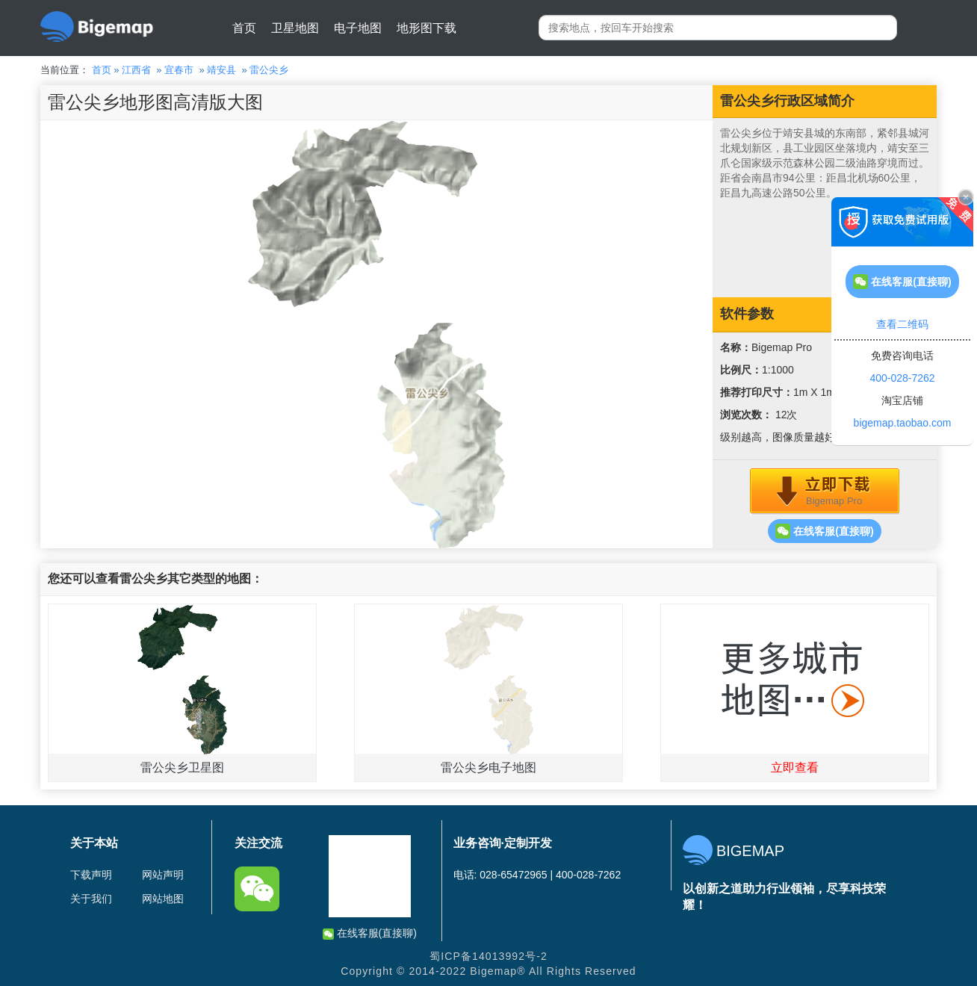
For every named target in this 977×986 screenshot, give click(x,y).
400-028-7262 (901, 378)
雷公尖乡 (268, 69)
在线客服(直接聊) (824, 531)
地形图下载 (426, 28)
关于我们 (91, 899)
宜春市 (178, 69)
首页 (244, 28)
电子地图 (358, 28)
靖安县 (221, 69)
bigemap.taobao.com (903, 423)
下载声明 (91, 875)
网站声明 (163, 875)
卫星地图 (295, 28)
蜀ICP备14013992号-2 (488, 956)
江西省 (136, 69)
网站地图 (163, 899)
